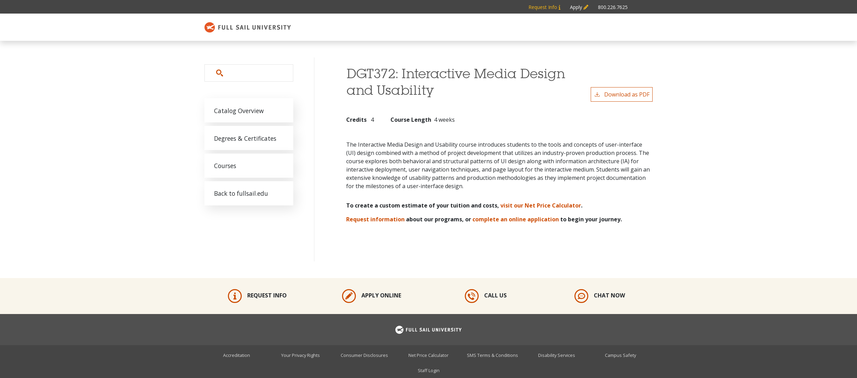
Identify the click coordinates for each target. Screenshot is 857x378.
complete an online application (515, 219)
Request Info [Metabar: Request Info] (544, 7)
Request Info (257, 296)
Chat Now (599, 296)
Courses (225, 167)
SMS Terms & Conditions (492, 355)
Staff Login (429, 370)
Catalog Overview (239, 111)
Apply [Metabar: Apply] (579, 7)
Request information (375, 219)
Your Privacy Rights (300, 355)
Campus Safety (620, 355)
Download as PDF (621, 94)
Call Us (486, 296)
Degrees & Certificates (245, 139)
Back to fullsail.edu (241, 195)
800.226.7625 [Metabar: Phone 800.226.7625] (613, 7)
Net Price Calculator (428, 355)
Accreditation (236, 355)
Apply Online (371, 296)
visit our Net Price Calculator (540, 205)
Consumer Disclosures (364, 355)
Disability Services (556, 355)
